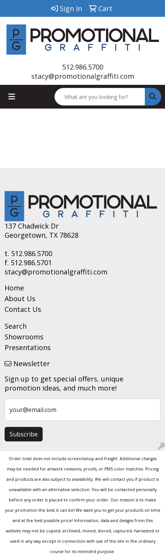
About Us (20, 298)
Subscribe (24, 434)
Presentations (28, 347)
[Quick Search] (99, 96)
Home (14, 287)
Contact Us (23, 309)
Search (16, 326)
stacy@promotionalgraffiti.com (82, 76)
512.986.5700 (82, 66)
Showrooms (24, 336)
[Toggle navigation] (12, 96)
